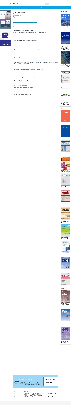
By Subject (27, 7)
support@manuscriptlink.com (52, 393)
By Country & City (35, 7)
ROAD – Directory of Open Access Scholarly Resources (22, 94)
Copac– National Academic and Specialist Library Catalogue (23, 87)
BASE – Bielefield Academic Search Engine (20, 85)
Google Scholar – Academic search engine (20, 92)
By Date (41, 7)
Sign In (57, 0)
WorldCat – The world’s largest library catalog (21, 96)
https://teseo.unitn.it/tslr (17, 15)
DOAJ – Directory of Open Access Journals (20, 89)
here (42, 69)
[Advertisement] (5, 62)
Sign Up (59, 0)
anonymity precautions (22, 65)
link (36, 40)
